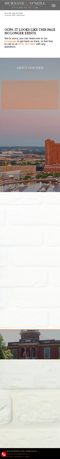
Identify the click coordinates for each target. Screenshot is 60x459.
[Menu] (52, 5)
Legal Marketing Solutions (12, 454)
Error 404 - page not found (13, 13)
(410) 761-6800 (26, 44)
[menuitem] (52, 5)
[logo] (25, 5)
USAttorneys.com (25, 454)
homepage (11, 41)
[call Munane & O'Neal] (3, 454)
